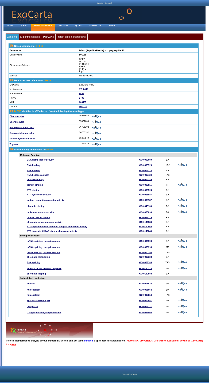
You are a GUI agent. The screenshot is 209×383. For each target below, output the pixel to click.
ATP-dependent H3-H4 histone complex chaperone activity (57, 226)
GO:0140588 (145, 274)
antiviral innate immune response (44, 268)
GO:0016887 (145, 195)
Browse (63, 25)
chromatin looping (36, 274)
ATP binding (33, 190)
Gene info (12, 36)
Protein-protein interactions (71, 36)
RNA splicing (33, 262)
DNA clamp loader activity (40, 160)
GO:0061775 (145, 217)
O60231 (83, 106)
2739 (81, 98)
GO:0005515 (145, 185)
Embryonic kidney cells (22, 127)
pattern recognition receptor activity (45, 200)
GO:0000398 (145, 241)
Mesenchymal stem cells (22, 138)
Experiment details (30, 36)
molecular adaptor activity (40, 212)
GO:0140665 (145, 226)
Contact (108, 3)
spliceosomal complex (38, 300)
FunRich (88, 341)
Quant (79, 25)
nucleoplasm (33, 290)
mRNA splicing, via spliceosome (43, 241)
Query (24, 25)
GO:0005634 (145, 283)
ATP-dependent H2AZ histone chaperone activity (52, 231)
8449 (81, 93)
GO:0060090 (145, 212)
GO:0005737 (145, 306)
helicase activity (35, 179)
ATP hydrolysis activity (39, 195)
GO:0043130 (145, 206)
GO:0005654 (145, 290)
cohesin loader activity (38, 217)
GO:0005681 (145, 300)
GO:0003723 (145, 165)
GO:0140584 (145, 222)
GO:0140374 (145, 268)
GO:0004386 (145, 179)
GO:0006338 (145, 257)
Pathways (48, 36)
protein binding (35, 185)
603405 (82, 102)
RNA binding (33, 165)
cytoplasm (32, 306)
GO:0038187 (145, 200)
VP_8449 (83, 89)
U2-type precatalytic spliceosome (44, 312)
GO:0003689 (145, 160)
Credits (100, 3)
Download (96, 25)
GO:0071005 (145, 312)
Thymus (14, 144)
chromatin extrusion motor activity (45, 222)
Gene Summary (43, 25)
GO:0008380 (145, 262)
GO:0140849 (145, 231)
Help (112, 25)
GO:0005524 (145, 190)
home (10, 25)
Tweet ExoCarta (129, 374)
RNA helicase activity (38, 175)
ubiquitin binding (36, 206)
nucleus (31, 283)
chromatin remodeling (38, 257)
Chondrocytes (17, 116)
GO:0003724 (145, 175)
